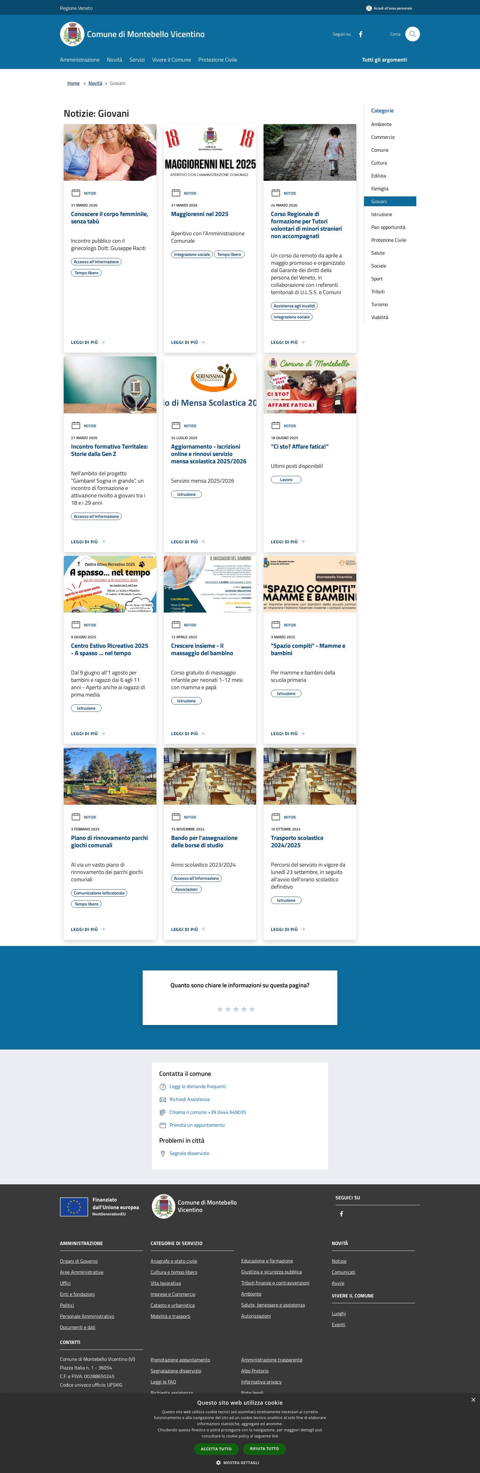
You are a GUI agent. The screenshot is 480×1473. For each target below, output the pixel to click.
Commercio (383, 137)
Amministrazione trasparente (271, 1359)
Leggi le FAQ (163, 1381)
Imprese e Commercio (173, 1294)
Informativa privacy (261, 1381)
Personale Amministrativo (87, 1316)
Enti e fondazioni (77, 1294)
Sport (377, 278)
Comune (379, 150)
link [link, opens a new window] (275, 1436)
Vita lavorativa (166, 1283)
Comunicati (343, 1272)
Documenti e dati (78, 1327)
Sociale (378, 265)
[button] (240, 1463)
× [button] (473, 1400)
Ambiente (381, 124)
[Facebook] (358, 34)
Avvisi (338, 1283)
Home (73, 83)
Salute (378, 252)
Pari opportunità (388, 227)
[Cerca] (412, 34)
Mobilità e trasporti (170, 1316)
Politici (67, 1305)
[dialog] (240, 1433)
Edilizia (378, 175)
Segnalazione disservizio (176, 1370)
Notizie (83, 193)
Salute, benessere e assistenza (273, 1304)
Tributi (378, 291)
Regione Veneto (76, 8)
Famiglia (379, 188)
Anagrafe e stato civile (174, 1261)
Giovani (379, 201)
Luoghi (339, 1313)
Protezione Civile (388, 240)
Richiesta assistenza (172, 1392)
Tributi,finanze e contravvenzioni (275, 1282)
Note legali (252, 1392)
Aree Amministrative (81, 1272)
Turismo (379, 304)
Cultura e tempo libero (174, 1272)
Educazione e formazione (267, 1260)
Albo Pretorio (254, 1370)
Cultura (379, 162)
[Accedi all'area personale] (389, 8)
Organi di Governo (79, 1261)
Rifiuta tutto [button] (264, 1448)
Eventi (338, 1324)
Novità (95, 83)
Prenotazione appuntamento (180, 1359)
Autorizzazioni (256, 1315)
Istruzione (381, 214)
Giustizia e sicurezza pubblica (271, 1271)
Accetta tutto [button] (216, 1449)
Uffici (65, 1283)
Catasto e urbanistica (173, 1305)
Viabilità (379, 317)
